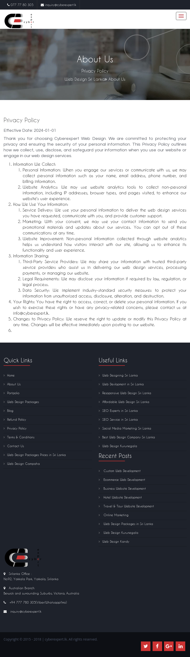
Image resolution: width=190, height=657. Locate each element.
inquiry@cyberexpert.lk (60, 4)
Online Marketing (113, 515)
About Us (12, 384)
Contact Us (14, 446)
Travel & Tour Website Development (126, 506)
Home (9, 375)
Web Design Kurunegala (118, 446)
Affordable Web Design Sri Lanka (124, 401)
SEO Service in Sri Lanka (118, 419)
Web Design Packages (21, 401)
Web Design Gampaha (22, 463)
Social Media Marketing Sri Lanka (125, 428)
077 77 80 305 (22, 4)
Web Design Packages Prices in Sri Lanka (35, 454)
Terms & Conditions (19, 437)
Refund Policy (15, 419)
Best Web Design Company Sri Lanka (127, 437)
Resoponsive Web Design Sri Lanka (125, 393)
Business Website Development (122, 488)
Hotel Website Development (120, 497)
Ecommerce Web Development (122, 479)
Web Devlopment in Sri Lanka (121, 384)
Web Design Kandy (114, 541)
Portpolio (11, 393)
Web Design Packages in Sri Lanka (126, 523)
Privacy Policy (15, 428)
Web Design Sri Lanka (85, 79)
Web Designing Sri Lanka (118, 375)
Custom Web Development (120, 470)
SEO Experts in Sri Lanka (118, 410)
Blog (8, 410)
